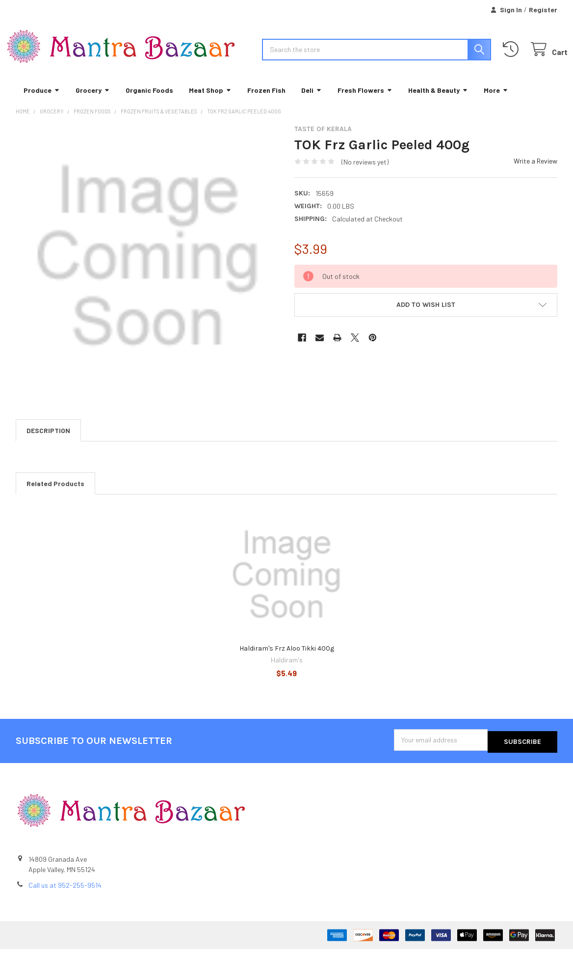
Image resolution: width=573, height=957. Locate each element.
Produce (42, 100)
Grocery (93, 100)
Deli (311, 100)
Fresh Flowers (365, 100)
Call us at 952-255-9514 (65, 893)
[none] (147, 267)
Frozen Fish (266, 100)
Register (543, 9)
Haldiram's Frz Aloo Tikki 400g (286, 659)
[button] (425, 315)
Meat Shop (210, 100)
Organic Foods (149, 100)
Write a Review (535, 171)
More (496, 100)
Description (48, 441)
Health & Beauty (438, 100)
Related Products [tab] (55, 494)
